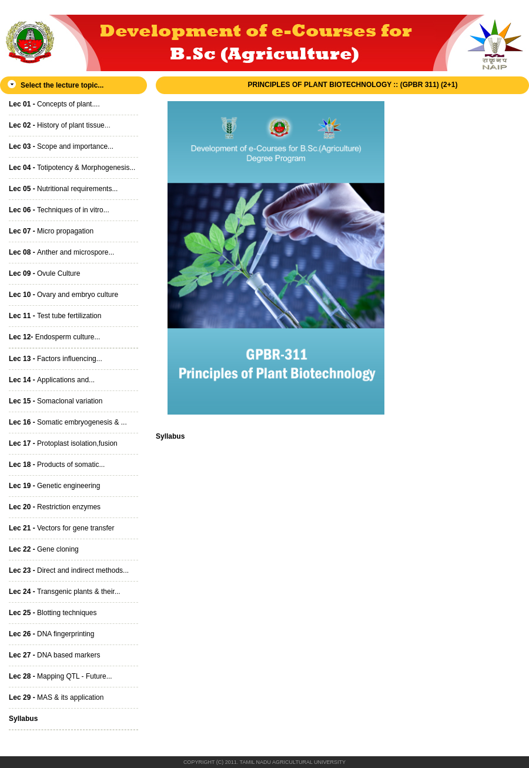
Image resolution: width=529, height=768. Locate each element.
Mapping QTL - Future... (60, 676)
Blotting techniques (52, 613)
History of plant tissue (57, 125)
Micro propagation (51, 231)
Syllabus (170, 436)
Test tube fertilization (55, 316)
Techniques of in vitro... (59, 210)
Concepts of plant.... (54, 104)
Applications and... (52, 380)
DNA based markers (54, 655)
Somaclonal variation (55, 401)
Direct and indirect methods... (69, 570)
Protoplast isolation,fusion (63, 443)
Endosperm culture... (54, 337)
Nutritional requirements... (63, 189)
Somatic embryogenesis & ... (68, 422)
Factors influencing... (55, 359)
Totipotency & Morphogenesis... (72, 167)
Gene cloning (44, 549)
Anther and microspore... (61, 252)
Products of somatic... (57, 464)
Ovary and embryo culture (63, 294)
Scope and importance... (61, 146)
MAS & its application (56, 697)
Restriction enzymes (55, 507)
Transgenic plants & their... (64, 591)
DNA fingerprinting (51, 634)
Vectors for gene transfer (61, 528)
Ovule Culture (44, 273)
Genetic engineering (54, 486)
